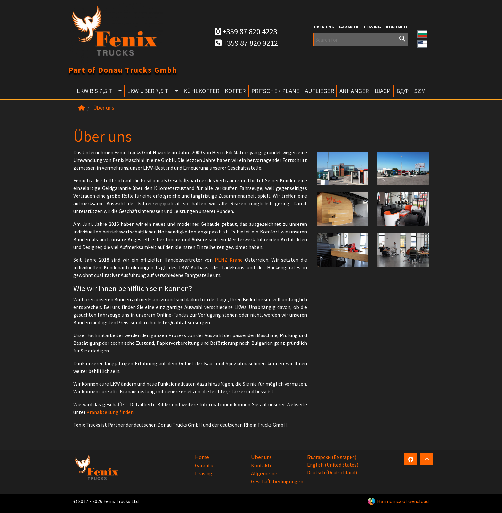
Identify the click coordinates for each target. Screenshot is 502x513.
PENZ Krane (229, 259)
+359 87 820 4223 (246, 31)
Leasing (372, 27)
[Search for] (360, 39)
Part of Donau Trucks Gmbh (123, 70)
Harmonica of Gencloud (403, 501)
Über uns (324, 27)
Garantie (349, 27)
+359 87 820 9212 (246, 43)
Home (202, 457)
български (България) (331, 457)
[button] (422, 33)
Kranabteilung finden (110, 412)
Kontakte (397, 27)
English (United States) (332, 465)
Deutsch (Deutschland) (332, 472)
